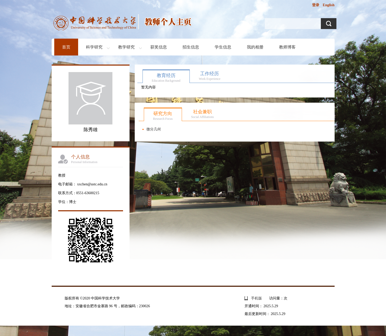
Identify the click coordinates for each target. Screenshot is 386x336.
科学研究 (94, 47)
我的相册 (255, 47)
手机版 (256, 298)
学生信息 (223, 47)
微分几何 (153, 129)
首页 (66, 47)
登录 (315, 5)
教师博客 (287, 47)
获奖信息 (158, 47)
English (328, 5)
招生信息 (190, 47)
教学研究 (126, 47)
